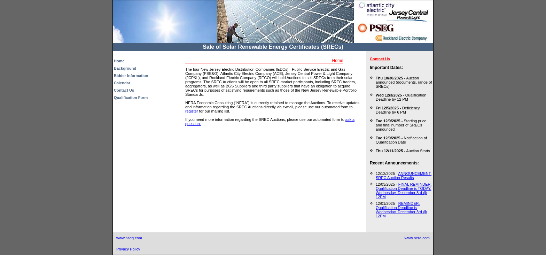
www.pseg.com (129, 238)
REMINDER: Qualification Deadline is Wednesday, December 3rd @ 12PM (401, 209)
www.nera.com (417, 238)
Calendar (122, 83)
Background (125, 68)
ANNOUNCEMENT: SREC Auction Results (403, 175)
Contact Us (124, 90)
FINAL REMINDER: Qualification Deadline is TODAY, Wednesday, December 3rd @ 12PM (403, 190)
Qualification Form (131, 97)
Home (119, 61)
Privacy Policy (128, 249)
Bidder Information (131, 76)
